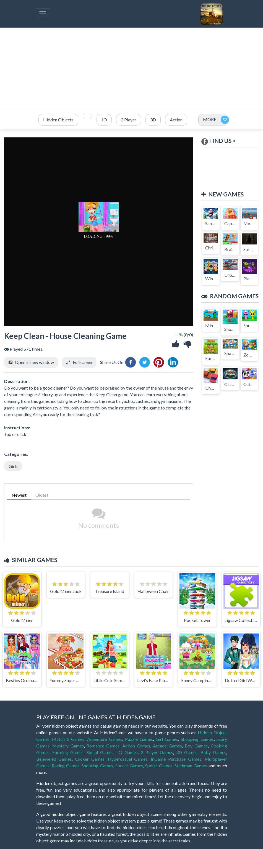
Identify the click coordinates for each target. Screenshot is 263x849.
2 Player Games (157, 752)
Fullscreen (82, 362)
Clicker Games (90, 759)
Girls (13, 466)
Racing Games (65, 765)
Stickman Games (191, 765)
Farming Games (68, 752)
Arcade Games (167, 745)
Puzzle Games (139, 739)
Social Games (100, 752)
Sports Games (158, 765)
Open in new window (34, 362)
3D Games (186, 752)
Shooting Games (97, 765)
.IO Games (127, 752)
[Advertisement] (131, 69)
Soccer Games (129, 765)
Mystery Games (68, 745)
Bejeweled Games (54, 759)
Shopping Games (197, 739)
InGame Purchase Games (176, 759)
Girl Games (167, 739)
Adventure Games (104, 739)
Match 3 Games (68, 739)
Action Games (136, 745)
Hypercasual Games (128, 759)
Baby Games (213, 752)
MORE (209, 119)
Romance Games (103, 745)
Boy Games (196, 745)
